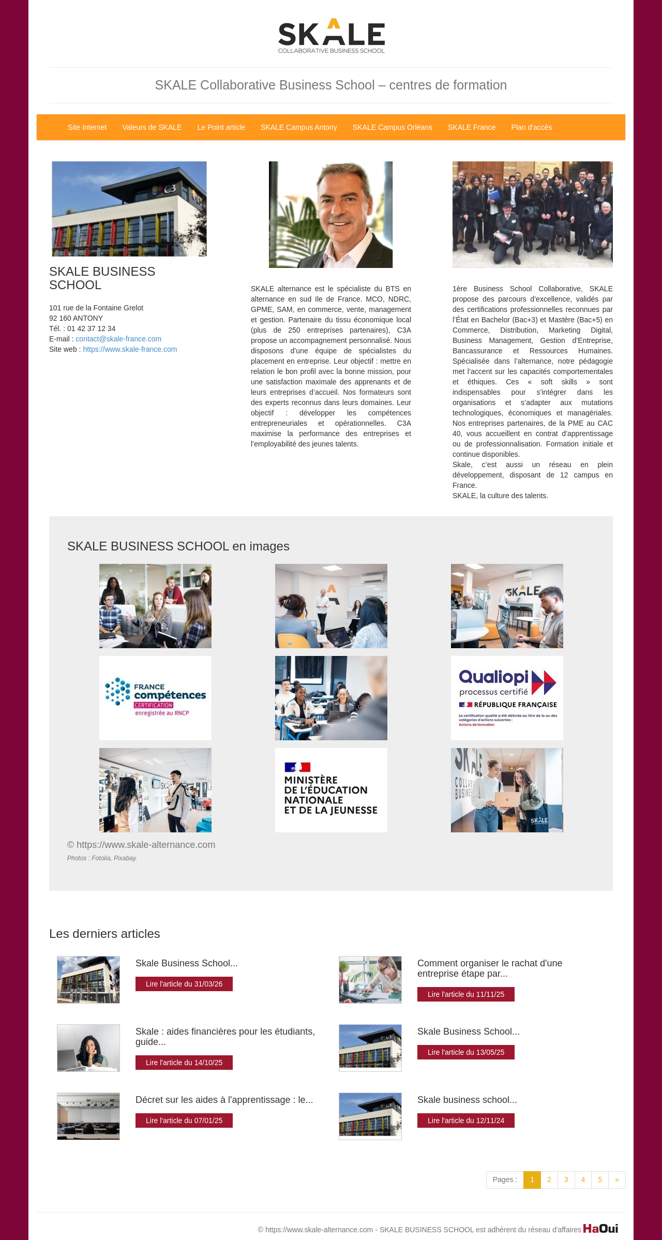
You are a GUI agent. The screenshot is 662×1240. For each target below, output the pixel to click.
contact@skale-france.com (118, 339)
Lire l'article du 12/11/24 (466, 1120)
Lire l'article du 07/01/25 (184, 1120)
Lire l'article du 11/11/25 (466, 994)
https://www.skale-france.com (130, 349)
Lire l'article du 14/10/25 (184, 1062)
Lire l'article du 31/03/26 (184, 984)
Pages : (505, 1179)
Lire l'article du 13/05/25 (466, 1052)
